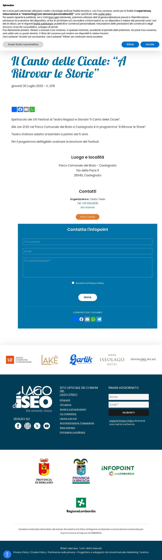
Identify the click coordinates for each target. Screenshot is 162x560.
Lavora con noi (68, 418)
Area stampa (67, 427)
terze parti (54, 17)
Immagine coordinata (72, 432)
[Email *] (129, 405)
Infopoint (65, 400)
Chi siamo (65, 404)
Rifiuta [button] (130, 44)
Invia (87, 297)
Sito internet (88, 207)
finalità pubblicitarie (43, 23)
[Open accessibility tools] (7, 554)
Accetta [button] (150, 44)
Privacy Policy (96, 283)
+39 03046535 (90, 203)
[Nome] (129, 397)
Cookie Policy (38, 552)
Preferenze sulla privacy (61, 552)
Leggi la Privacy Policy (121, 420)
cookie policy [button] (104, 14)
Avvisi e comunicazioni (73, 409)
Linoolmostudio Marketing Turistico (129, 552)
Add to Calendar (87, 217)
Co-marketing (68, 414)
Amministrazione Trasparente (77, 423)
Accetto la (90, 283)
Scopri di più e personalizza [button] (23, 44)
